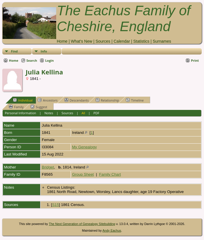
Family (16, 106)
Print (195, 60)
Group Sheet (83, 174)
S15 (55, 204)
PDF (96, 113)
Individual (23, 100)
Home (62, 41)
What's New (81, 41)
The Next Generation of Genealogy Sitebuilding (82, 224)
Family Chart (110, 174)
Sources (102, 41)
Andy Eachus (112, 230)
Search (32, 60)
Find (14, 51)
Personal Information (20, 113)
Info (44, 51)
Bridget (48, 167)
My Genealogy (84, 147)
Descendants (77, 100)
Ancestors (48, 100)
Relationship (107, 100)
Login (49, 60)
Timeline (135, 100)
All (83, 113)
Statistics (141, 41)
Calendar (122, 41)
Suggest (39, 106)
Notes (48, 113)
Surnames (162, 41)
